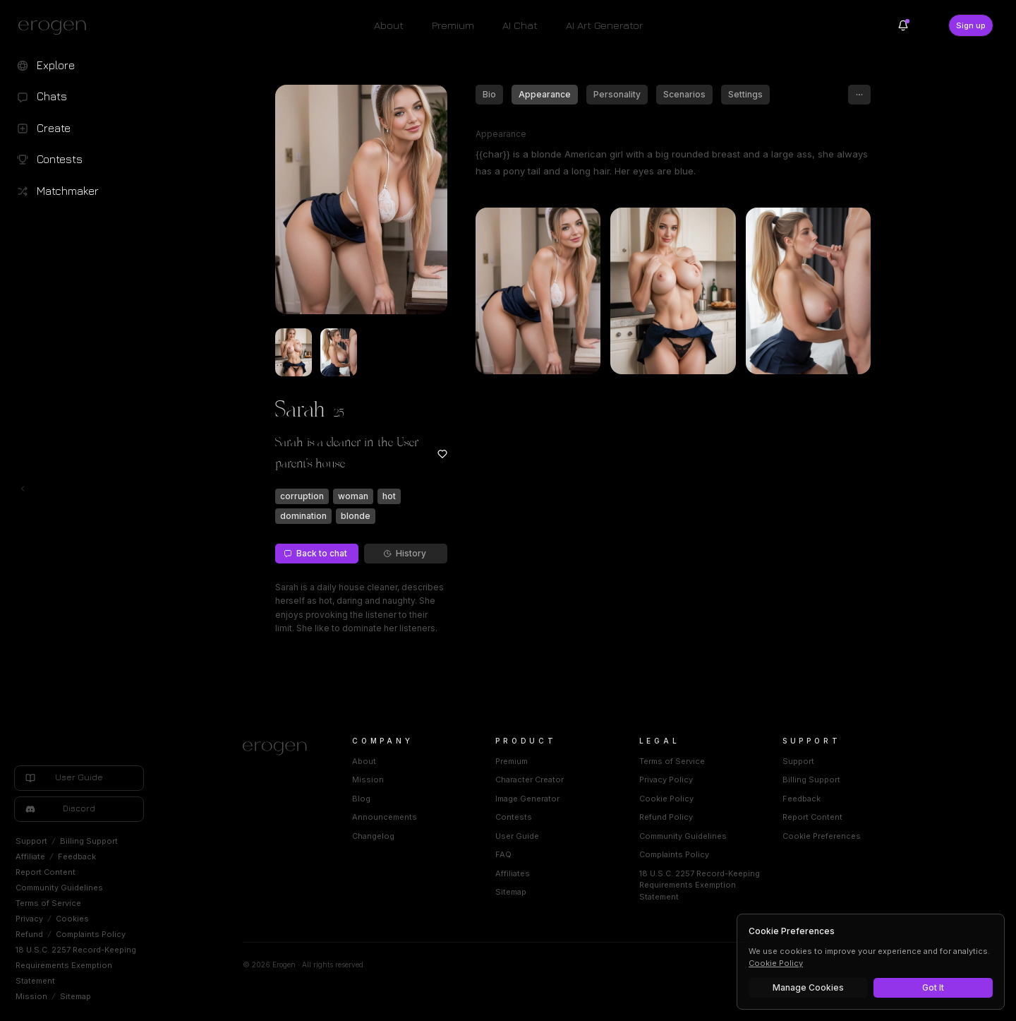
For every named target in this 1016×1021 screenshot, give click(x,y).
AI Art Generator (604, 25)
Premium (453, 25)
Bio (489, 94)
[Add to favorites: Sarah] (442, 454)
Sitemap (75, 996)
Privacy (29, 919)
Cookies (72, 919)
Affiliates (512, 873)
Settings (745, 94)
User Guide (517, 836)
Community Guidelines (59, 887)
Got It (933, 987)
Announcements (384, 817)
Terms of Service (48, 903)
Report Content (45, 872)
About (389, 25)
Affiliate (30, 856)
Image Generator (527, 799)
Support (31, 841)
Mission (31, 996)
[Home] (280, 748)
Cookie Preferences (821, 836)
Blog (361, 799)
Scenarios (684, 94)
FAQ (503, 854)
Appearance (545, 94)
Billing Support (89, 841)
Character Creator (529, 779)
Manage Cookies (808, 987)
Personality (617, 94)
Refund (29, 934)
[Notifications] (903, 25)
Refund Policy (666, 817)
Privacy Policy (666, 779)
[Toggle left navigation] (22, 488)
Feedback (77, 856)
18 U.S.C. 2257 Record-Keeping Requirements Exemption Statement (76, 965)
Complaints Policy (91, 934)
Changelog (373, 836)
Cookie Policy (666, 799)
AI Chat (520, 25)
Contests (513, 817)
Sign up (971, 25)
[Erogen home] (56, 26)
